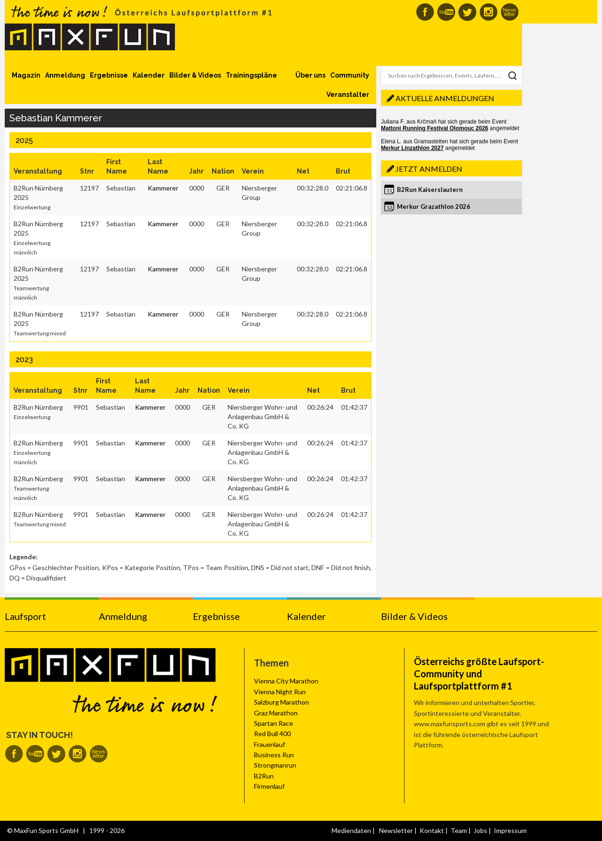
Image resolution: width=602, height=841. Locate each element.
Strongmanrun (275, 765)
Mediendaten (351, 830)
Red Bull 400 (272, 734)
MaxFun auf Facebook (425, 12)
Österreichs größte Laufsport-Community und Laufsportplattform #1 (479, 673)
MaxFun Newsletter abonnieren (509, 12)
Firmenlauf (269, 786)
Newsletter (396, 830)
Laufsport (25, 616)
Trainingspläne (251, 75)
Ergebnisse (109, 75)
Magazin (26, 75)
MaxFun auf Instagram (488, 12)
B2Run (264, 776)
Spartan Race (273, 723)
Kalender (149, 75)
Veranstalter (347, 94)
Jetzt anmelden (429, 168)
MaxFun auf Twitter (467, 12)
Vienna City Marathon (286, 681)
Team (459, 830)
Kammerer (163, 188)
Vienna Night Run (280, 692)
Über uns (310, 75)
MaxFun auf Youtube (446, 12)
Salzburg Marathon (281, 702)
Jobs (480, 830)
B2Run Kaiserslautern (430, 189)
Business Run (274, 755)
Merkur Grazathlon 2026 (433, 206)
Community (349, 75)
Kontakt (432, 830)
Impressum (510, 830)
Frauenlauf (269, 744)
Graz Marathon (276, 713)
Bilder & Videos (195, 75)
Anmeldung (65, 75)
